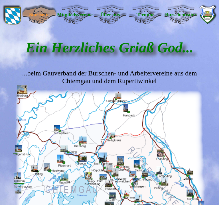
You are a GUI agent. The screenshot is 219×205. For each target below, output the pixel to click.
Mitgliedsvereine (74, 14)
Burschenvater (180, 14)
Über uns (110, 14)
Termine (146, 14)
